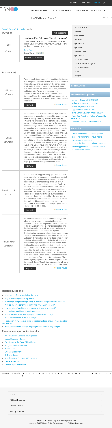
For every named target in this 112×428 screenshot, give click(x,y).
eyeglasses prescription (82, 140)
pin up (74, 100)
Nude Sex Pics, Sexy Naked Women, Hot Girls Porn (88, 117)
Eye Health (79, 43)
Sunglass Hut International (16, 345)
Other (76, 71)
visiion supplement (79, 134)
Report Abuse (28, 50)
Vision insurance (81, 67)
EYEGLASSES (40, 10)
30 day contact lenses (81, 150)
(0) (104, 2)
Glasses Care (80, 51)
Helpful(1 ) (30, 105)
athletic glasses (97, 134)
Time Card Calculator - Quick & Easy (87, 113)
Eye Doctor (79, 55)
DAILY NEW (81, 10)
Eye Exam (78, 47)
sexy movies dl (95, 122)
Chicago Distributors (13, 352)
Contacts (78, 39)
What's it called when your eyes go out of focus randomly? (29, 314)
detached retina (78, 143)
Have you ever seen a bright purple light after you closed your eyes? (33, 326)
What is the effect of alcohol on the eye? (21, 295)
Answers (12, 29)
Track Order (85, 3)
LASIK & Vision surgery (84, 63)
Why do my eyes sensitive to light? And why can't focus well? (30, 305)
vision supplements (80, 146)
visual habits (97, 137)
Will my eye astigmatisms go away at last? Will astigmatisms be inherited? (35, 302)
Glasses (77, 31)
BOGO (97, 3)
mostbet (95, 103)
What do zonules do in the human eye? (21, 318)
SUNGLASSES (62, 10)
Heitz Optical (10, 349)
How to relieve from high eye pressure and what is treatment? (30, 308)
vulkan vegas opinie (80, 103)
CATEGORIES (80, 27)
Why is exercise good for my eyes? (19, 298)
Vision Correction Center (15, 339)
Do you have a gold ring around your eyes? (23, 311)
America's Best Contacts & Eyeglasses (21, 336)
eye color (40, 53)
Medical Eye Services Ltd (15, 365)
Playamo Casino (79, 122)
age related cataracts (97, 143)
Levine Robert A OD (13, 361)
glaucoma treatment (80, 137)
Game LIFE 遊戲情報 (89, 100)
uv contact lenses (98, 146)
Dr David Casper (11, 355)
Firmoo (4, 29)
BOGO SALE (98, 10)
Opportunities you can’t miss (84, 110)
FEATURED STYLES (43, 18)
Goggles (77, 75)
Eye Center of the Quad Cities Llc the (20, 342)
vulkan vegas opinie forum (83, 106)
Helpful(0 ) (30, 166)
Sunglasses (79, 35)
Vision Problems (81, 59)
